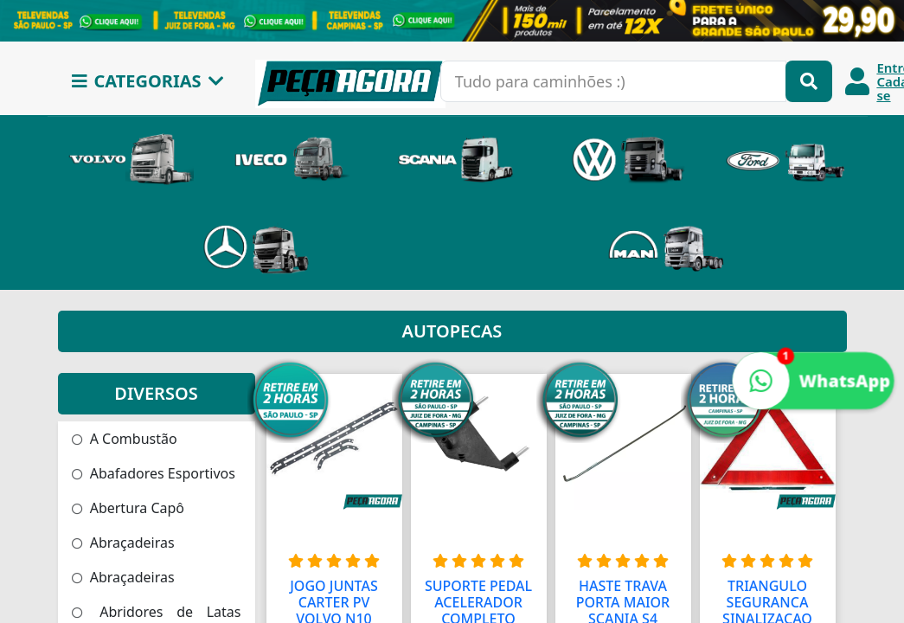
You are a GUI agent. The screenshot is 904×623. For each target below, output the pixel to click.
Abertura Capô (128, 507)
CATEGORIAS (148, 81)
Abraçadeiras (123, 542)
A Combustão (124, 438)
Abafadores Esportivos (153, 473)
